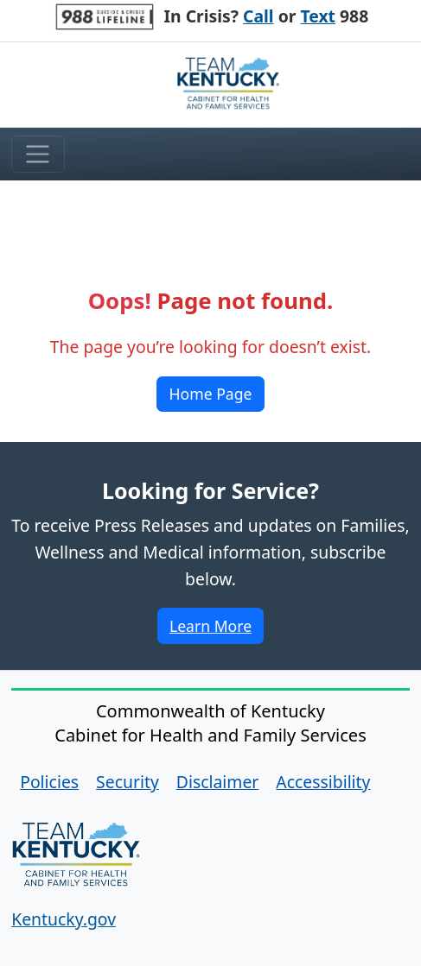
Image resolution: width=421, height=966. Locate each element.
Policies (49, 781)
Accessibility (323, 781)
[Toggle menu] (37, 155)
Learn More (216, 629)
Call (258, 16)
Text (317, 16)
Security (127, 781)
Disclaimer (217, 781)
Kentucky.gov (63, 919)
